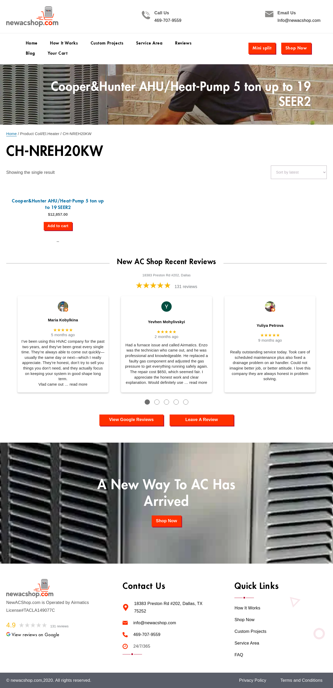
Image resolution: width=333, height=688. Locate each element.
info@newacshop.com (154, 622)
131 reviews (186, 286)
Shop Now (296, 48)
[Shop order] (299, 172)
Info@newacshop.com (299, 20)
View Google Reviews (131, 419)
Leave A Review (201, 419)
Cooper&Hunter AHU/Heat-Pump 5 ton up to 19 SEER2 (58, 204)
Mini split (262, 48)
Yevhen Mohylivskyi (166, 322)
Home (11, 133)
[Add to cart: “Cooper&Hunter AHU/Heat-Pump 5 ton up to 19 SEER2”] (58, 226)
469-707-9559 (167, 20)
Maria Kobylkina (63, 320)
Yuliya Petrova (270, 325)
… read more (76, 384)
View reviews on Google (32, 635)
